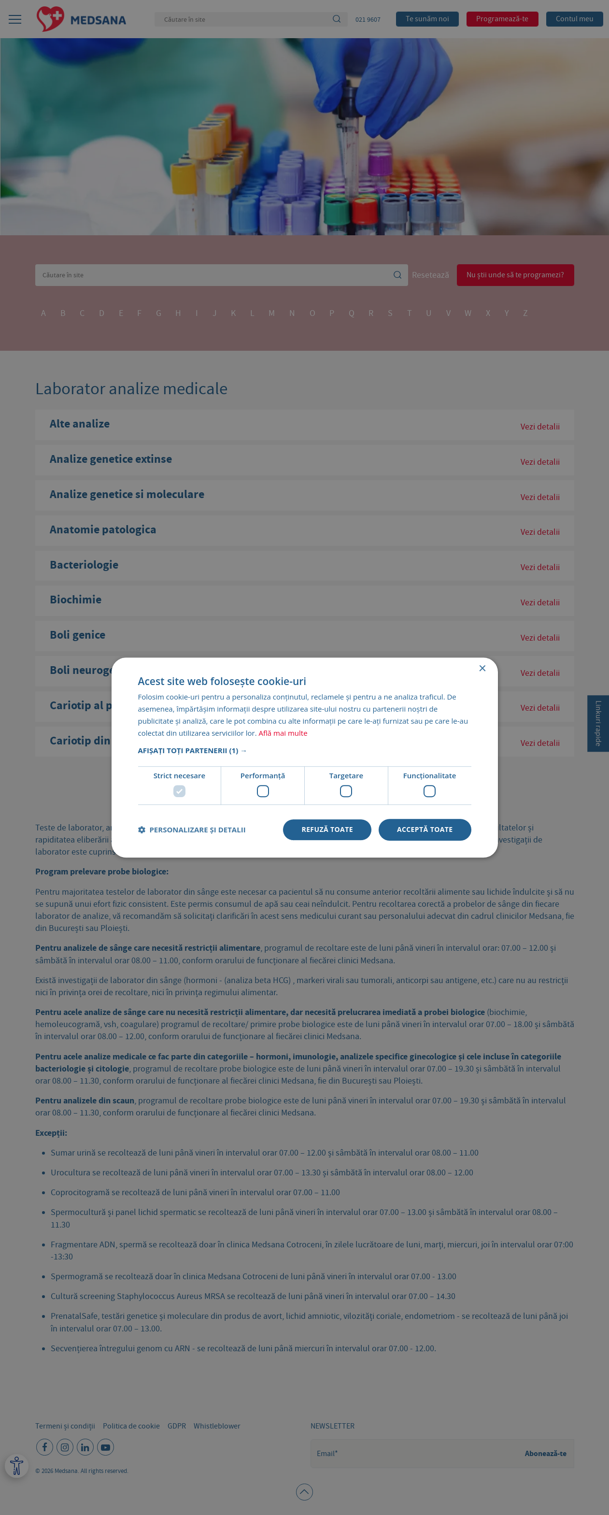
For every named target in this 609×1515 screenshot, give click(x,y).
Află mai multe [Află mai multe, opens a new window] (283, 733)
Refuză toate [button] (327, 829)
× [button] (482, 668)
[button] (304, 750)
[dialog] (304, 757)
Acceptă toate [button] (425, 829)
